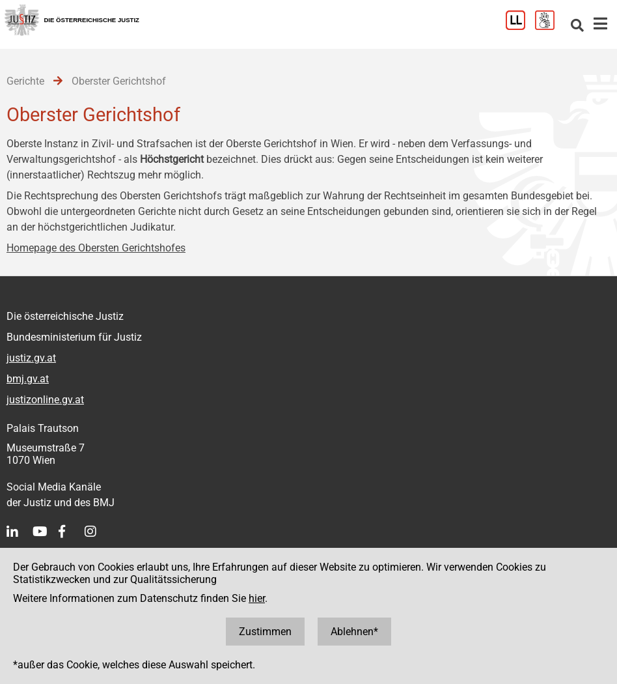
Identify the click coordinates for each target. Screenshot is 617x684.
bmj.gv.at (28, 379)
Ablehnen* (354, 631)
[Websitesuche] (577, 26)
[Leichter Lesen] (520, 26)
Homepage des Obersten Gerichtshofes (96, 248)
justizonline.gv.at (45, 399)
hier (257, 598)
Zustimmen (265, 631)
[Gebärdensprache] (549, 26)
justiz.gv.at (31, 358)
